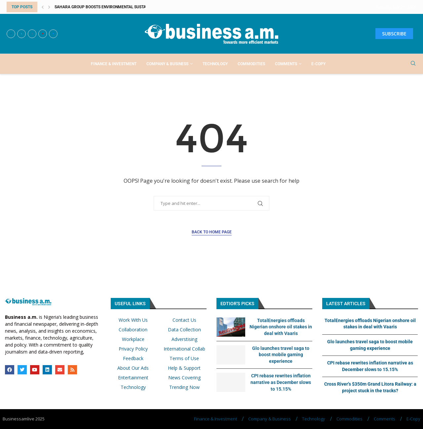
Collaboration (133, 329)
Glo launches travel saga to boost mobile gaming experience (280, 355)
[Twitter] (21, 33)
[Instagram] (32, 33)
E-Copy (318, 64)
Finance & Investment (113, 64)
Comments (286, 64)
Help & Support (184, 368)
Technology (215, 64)
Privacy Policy (133, 349)
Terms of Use (184, 358)
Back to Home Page (212, 232)
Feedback (133, 358)
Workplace (133, 339)
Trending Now (184, 387)
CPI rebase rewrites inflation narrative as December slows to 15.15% (280, 382)
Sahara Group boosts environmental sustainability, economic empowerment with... (143, 7)
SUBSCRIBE (394, 33)
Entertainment (133, 377)
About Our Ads (133, 368)
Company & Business (167, 64)
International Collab (184, 349)
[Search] (413, 64)
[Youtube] (42, 33)
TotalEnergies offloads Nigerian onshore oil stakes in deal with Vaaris (281, 327)
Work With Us (133, 320)
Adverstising (184, 339)
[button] (42, 7)
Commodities (251, 64)
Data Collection (184, 329)
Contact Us (184, 320)
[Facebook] (11, 33)
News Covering (184, 377)
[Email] (53, 33)
